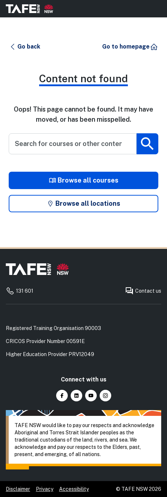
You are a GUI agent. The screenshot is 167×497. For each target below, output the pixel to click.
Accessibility (74, 489)
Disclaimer (18, 489)
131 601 (19, 291)
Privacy (44, 489)
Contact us (143, 291)
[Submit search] (147, 143)
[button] (25, 47)
